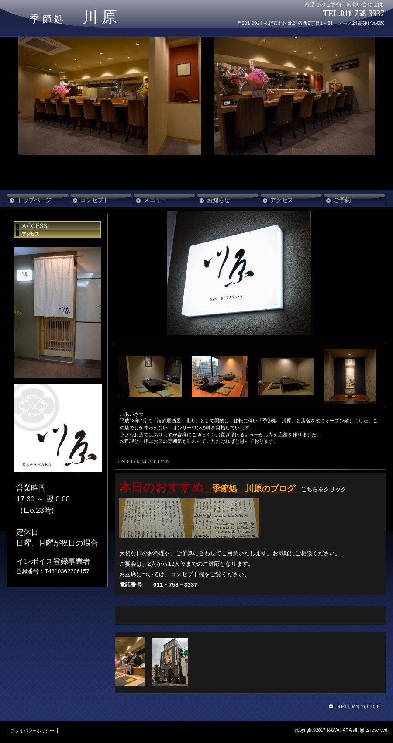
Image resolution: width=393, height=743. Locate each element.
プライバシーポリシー (32, 730)
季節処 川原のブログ (249, 488)
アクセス (57, 229)
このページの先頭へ (355, 706)
